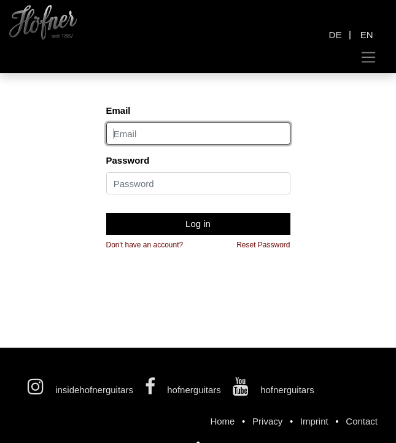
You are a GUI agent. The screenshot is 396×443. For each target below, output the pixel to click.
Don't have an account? (145, 245)
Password (128, 160)
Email (118, 110)
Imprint (314, 421)
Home (222, 421)
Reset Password (263, 245)
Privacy (267, 421)
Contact (362, 421)
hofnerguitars (184, 390)
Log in (198, 223)
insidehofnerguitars (82, 390)
